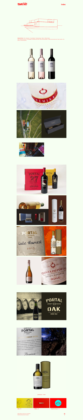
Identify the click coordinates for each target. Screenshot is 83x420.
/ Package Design (38, 38)
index (63, 4)
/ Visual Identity (32, 38)
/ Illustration (27, 38)
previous (40, 394)
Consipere (27, 414)
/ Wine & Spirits (47, 38)
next (44, 394)
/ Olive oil (42, 38)
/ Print (24, 38)
